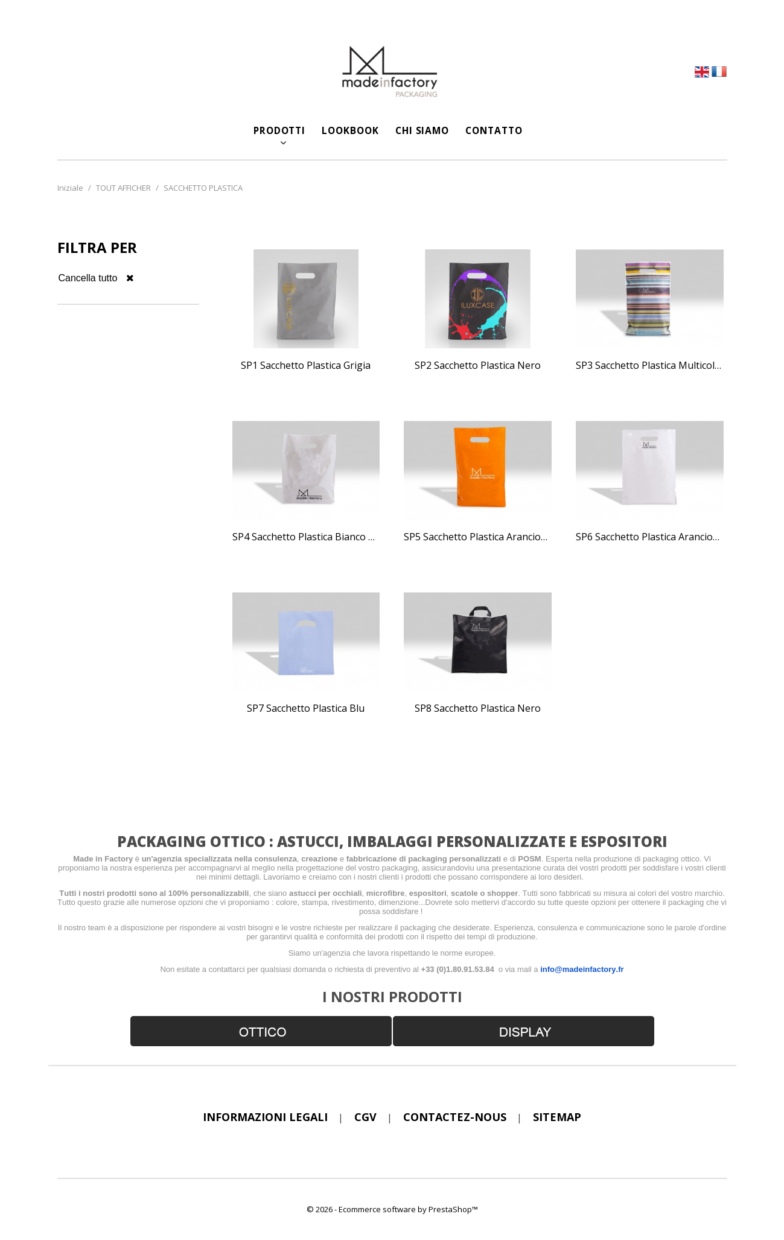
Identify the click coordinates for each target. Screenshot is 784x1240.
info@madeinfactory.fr (581, 969)
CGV (365, 1117)
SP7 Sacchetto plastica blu (306, 708)
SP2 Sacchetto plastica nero (478, 365)
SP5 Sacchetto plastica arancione (478, 537)
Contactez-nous (454, 1117)
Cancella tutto (96, 278)
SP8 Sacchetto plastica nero (478, 708)
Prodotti (279, 130)
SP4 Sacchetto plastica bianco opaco (306, 537)
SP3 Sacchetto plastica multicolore (650, 365)
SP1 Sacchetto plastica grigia (306, 365)
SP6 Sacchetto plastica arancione (650, 537)
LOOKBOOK (350, 130)
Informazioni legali (265, 1117)
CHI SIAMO (422, 130)
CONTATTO (493, 130)
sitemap (557, 1117)
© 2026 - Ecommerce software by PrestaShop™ (392, 1209)
